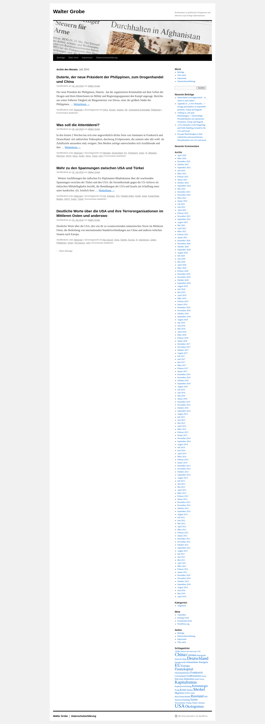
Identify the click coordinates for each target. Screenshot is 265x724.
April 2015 (181, 426)
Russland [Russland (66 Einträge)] (197, 696)
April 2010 (181, 596)
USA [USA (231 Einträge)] (180, 706)
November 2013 (184, 469)
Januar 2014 (182, 462)
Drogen (112, 110)
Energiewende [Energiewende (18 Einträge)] (180, 662)
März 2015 (181, 429)
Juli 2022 (181, 204)
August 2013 (182, 478)
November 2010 (184, 578)
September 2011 (184, 548)
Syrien (82, 156)
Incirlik (138, 196)
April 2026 (181, 155)
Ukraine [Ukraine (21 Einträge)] (201, 703)
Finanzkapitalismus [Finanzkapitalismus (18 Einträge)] (182, 673)
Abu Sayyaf (107, 240)
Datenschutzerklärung (106, 57)
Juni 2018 (181, 326)
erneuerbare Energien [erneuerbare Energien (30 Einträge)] (197, 662)
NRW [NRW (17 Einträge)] (192, 693)
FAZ (118, 196)
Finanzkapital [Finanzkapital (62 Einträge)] (184, 669)
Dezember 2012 (183, 502)
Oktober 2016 (183, 380)
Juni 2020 (181, 259)
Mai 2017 (181, 362)
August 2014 (182, 444)
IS (146, 153)
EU (125, 153)
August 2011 (182, 551)
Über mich (73, 57)
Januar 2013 (182, 499)
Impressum (87, 57)
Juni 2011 (181, 557)
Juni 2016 (181, 392)
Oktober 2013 (183, 472)
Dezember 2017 (183, 344)
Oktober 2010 (183, 581)
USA (101, 156)
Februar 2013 (182, 496)
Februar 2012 (182, 532)
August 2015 (182, 414)
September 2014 (184, 441)
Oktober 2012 (183, 508)
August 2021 (182, 222)
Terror (88, 156)
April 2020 (181, 265)
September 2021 (184, 219)
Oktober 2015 (183, 408)
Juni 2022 (181, 207)
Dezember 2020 (183, 240)
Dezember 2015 (183, 402)
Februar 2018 (182, 338)
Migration (152, 153)
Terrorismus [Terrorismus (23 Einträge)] (180, 703)
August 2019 (182, 286)
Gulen (141, 153)
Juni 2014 (181, 450)
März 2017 (181, 365)
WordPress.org (183, 624)
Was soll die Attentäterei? (78, 125)
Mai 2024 (181, 189)
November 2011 (183, 542)
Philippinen (156, 110)
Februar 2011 (182, 569)
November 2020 (184, 243)
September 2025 (184, 167)
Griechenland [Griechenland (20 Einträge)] (180, 676)
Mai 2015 (181, 423)
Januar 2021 (182, 237)
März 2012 (181, 529)
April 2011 (181, 563)
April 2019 (181, 295)
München (60, 156)
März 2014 (181, 456)
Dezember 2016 (183, 374)
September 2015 (184, 411)
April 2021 (181, 228)
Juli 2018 (181, 323)
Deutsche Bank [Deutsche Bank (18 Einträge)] (181, 659)
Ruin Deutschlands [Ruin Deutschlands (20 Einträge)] (182, 696)
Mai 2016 (181, 396)
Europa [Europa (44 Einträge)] (185, 665)
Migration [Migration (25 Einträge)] (179, 693)
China (105, 110)
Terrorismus (79, 243)
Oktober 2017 (183, 350)
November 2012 (184, 505)
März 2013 (181, 493)
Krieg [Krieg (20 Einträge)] (177, 690)
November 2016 (184, 377)
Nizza (75, 156)
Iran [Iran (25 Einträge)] (176, 679)
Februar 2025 (182, 176)
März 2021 (181, 231)
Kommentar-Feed (184, 621)
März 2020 (181, 268)
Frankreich (133, 153)
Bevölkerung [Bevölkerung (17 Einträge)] (191, 651)
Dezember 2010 (183, 575)
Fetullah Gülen (127, 196)
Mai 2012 (181, 523)
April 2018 (181, 332)
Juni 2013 (181, 484)
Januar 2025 (182, 180)
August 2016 (182, 386)
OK (126, 110)
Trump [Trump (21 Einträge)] (188, 703)
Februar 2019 (182, 301)
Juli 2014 (181, 447)
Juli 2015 (181, 417)
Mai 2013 (181, 487)
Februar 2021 (182, 234)
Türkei (94, 156)
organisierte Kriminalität (139, 110)
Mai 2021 (181, 225)
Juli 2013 (181, 481)
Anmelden (181, 615)
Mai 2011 (181, 560)
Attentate (106, 153)
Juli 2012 (181, 517)
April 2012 (181, 526)
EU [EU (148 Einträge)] (178, 665)
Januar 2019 (182, 304)
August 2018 (182, 319)
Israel (144, 196)
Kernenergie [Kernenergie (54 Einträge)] (200, 686)
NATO (68, 156)
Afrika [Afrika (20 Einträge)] (177, 651)
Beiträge (61, 57)
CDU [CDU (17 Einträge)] (199, 651)
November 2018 (184, 310)
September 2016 (184, 383)
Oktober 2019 (183, 280)
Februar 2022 (182, 213)
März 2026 (181, 158)
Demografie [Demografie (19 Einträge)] (201, 655)
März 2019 (181, 298)
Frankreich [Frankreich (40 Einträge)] (196, 672)
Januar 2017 (182, 371)
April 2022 (181, 210)
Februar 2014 (182, 459)
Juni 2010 (181, 590)
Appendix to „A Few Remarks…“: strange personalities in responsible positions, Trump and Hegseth (191, 106)
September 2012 (184, 511)
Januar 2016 (182, 399)
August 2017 (182, 353)
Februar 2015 (182, 432)
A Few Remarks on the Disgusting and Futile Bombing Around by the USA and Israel (191, 128)
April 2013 (181, 490)
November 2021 (184, 216)
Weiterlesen (82, 104)
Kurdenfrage (153, 196)
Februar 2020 (182, 271)
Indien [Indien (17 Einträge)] (203, 676)
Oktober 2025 (183, 164)
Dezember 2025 (183, 161)
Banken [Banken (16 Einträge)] (183, 651)
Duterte (120, 110)
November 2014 (184, 438)
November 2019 (184, 277)
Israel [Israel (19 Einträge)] (197, 679)
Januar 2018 (182, 341)
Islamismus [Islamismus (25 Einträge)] (189, 679)
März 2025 (181, 173)
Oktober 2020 (183, 246)
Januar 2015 (182, 435)
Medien (59, 199)
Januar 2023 (182, 201)
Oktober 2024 (183, 183)
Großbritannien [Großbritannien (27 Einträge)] (193, 675)
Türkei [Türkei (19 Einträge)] (194, 703)
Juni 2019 (181, 289)
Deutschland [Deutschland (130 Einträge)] (197, 658)
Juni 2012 (181, 520)
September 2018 (184, 316)
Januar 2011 (182, 572)
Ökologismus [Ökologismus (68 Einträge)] (194, 706)
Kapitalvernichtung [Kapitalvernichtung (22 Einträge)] (183, 686)
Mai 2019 (181, 292)
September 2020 (184, 249)
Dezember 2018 (183, 307)
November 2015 (184, 405)
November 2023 (184, 195)
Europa (131, 240)
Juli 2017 (181, 356)
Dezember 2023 (183, 192)
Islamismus (144, 240)
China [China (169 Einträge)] (180, 654)
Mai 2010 (181, 593)
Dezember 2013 (183, 466)
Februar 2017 (182, 368)
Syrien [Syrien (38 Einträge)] (194, 699)
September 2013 (184, 475)
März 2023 (181, 198)
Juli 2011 (181, 554)
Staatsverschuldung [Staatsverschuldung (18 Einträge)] (182, 700)
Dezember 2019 (183, 274)
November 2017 (184, 347)
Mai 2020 (181, 262)
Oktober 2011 (183, 545)
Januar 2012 (182, 536)
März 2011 (181, 566)
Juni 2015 (181, 420)
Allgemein (78, 110)
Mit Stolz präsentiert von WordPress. (193, 716)
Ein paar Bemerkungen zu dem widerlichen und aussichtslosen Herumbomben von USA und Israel (191, 137)
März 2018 (181, 335)
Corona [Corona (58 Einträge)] (191, 655)
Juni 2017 (181, 359)
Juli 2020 (181, 256)
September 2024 (184, 186)
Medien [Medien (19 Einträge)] (190, 690)
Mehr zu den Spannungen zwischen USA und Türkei (100, 168)
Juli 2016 (181, 389)
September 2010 (184, 584)
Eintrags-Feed (183, 618)
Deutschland (117, 153)
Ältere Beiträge (64, 251)
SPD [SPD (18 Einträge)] (206, 697)
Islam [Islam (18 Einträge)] (181, 679)
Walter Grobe (69, 11)
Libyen (153, 240)
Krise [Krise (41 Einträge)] (183, 689)
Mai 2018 (181, 329)
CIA (104, 196)
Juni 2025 (181, 170)
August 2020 (182, 253)
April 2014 (181, 453)
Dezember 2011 (183, 539)
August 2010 (182, 587)
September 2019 (184, 283)
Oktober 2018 (183, 313)
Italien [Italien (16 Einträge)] (202, 679)
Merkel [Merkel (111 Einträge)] (199, 689)
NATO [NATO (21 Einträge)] (187, 693)
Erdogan (111, 196)
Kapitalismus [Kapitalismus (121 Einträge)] (186, 682)
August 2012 (182, 514)
